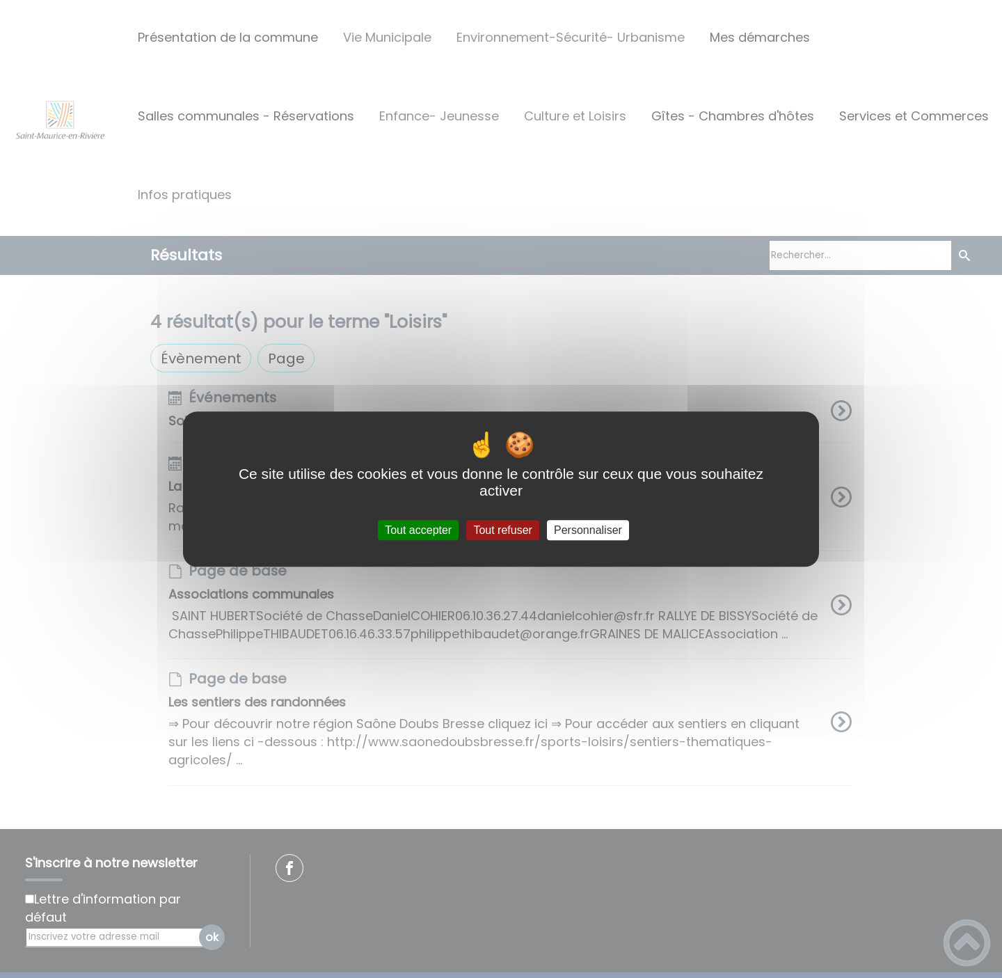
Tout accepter (418, 530)
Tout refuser (502, 530)
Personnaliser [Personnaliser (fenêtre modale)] (588, 530)
